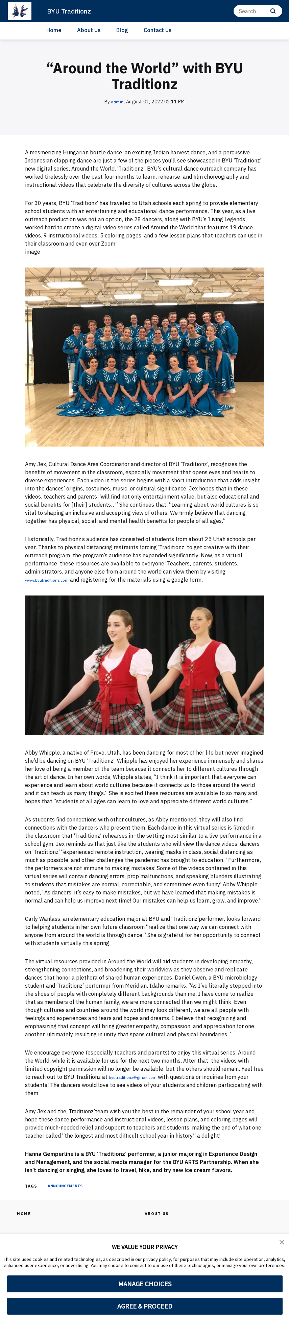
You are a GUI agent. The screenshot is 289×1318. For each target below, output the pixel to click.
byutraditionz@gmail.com (141, 1076)
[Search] (258, 11)
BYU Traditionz (71, 11)
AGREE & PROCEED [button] (145, 1306)
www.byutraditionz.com (54, 579)
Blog (122, 30)
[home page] (19, 11)
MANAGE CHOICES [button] (145, 1284)
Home (54, 30)
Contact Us (158, 30)
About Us (89, 30)
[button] (282, 1243)
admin (117, 102)
